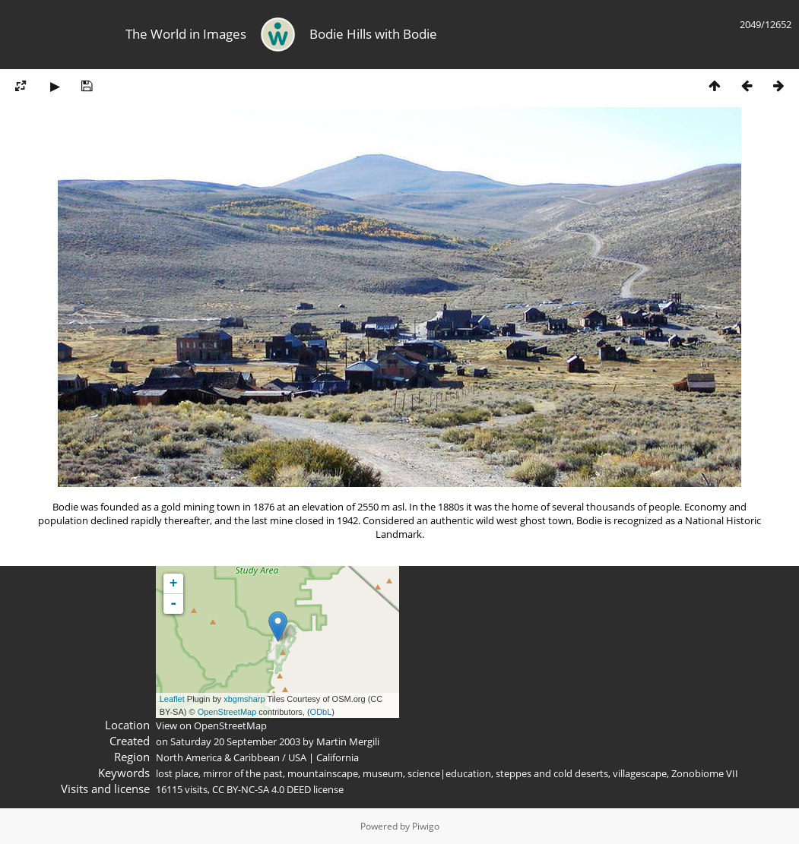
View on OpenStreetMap (211, 725)
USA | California (323, 757)
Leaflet (172, 698)
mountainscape (322, 773)
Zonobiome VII (704, 773)
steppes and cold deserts (552, 773)
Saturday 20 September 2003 (235, 741)
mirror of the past (243, 773)
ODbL (321, 711)
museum (383, 773)
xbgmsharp (244, 698)
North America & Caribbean (218, 757)
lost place (177, 773)
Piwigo (425, 826)
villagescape (640, 773)
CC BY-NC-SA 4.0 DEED (261, 789)
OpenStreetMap (227, 711)
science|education (449, 773)
